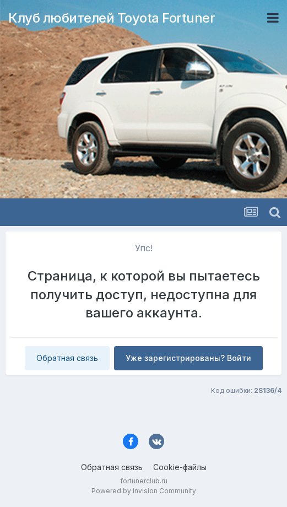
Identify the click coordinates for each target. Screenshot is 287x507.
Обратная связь (67, 358)
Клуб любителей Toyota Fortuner (111, 18)
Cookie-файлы (180, 467)
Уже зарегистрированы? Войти (188, 358)
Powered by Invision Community (143, 491)
